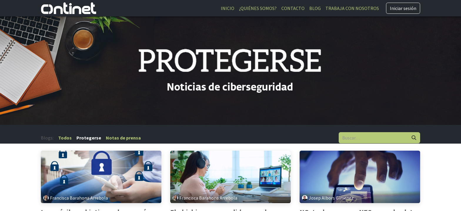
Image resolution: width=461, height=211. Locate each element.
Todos (65, 138)
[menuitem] (227, 8)
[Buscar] (414, 137)
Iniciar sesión (403, 8)
